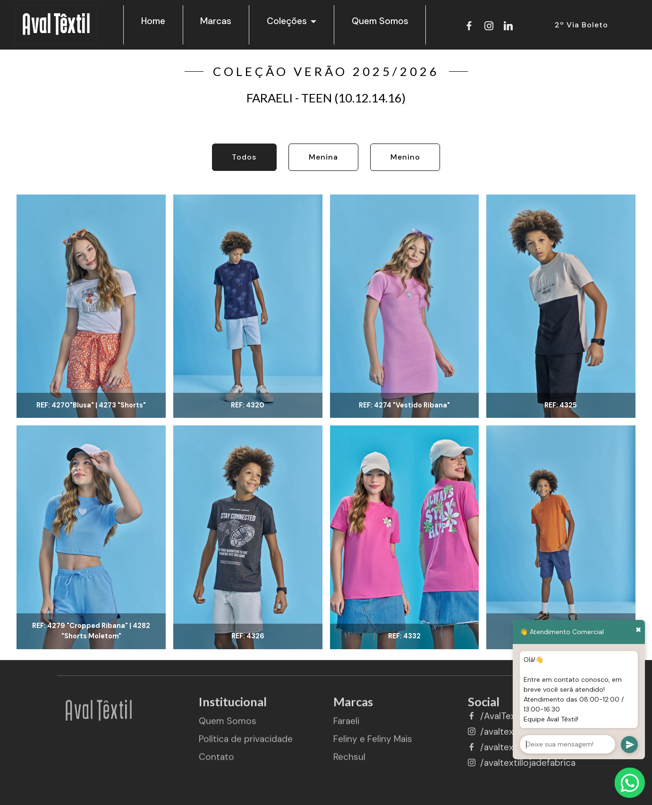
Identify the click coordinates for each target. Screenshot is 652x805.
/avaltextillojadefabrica (528, 763)
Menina (323, 157)
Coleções (287, 21)
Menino (405, 157)
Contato (216, 763)
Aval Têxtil (55, 25)
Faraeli (346, 727)
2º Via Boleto (581, 25)
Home (153, 21)
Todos (244, 157)
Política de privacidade (246, 745)
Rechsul (349, 763)
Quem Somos (380, 21)
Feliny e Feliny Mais (372, 745)
